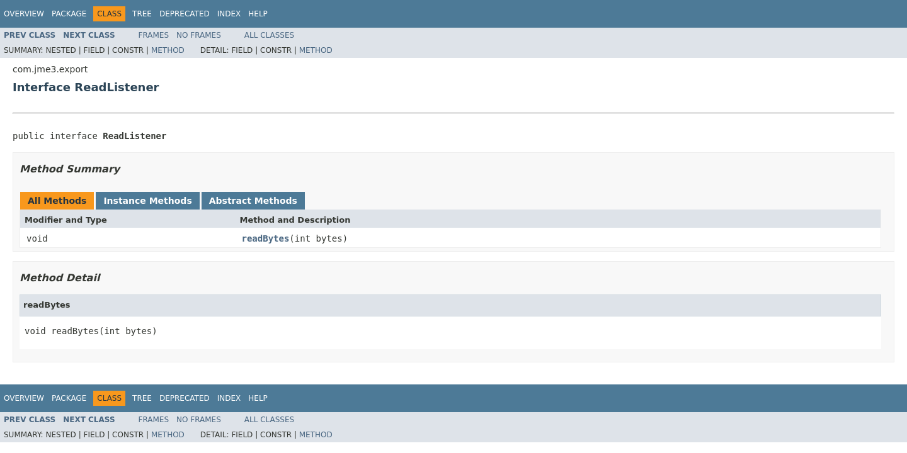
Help (258, 13)
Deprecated (184, 13)
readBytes (266, 238)
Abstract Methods (253, 201)
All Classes (269, 35)
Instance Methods (147, 201)
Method (168, 50)
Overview (24, 13)
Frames (154, 35)
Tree (142, 13)
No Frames (198, 35)
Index (229, 13)
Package (69, 13)
